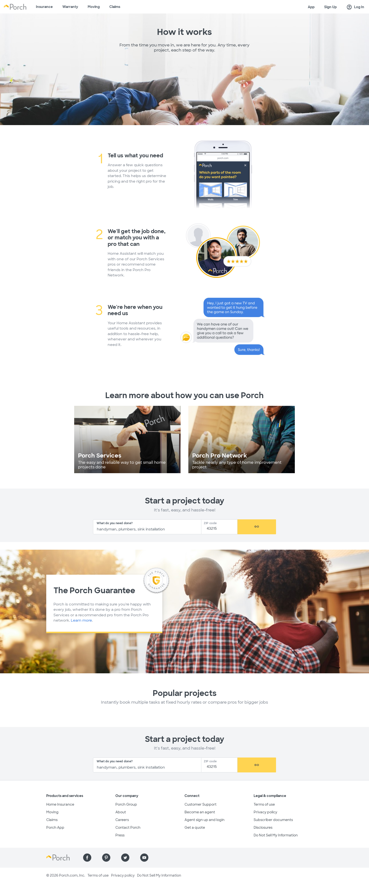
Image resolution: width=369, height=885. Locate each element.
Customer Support (200, 804)
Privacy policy (265, 812)
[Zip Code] (220, 528)
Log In (355, 7)
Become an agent (199, 812)
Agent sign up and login (204, 820)
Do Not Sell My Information (276, 835)
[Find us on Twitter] (125, 857)
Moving (94, 7)
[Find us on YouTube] (144, 857)
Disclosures (263, 827)
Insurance (44, 7)
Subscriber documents (273, 820)
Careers (122, 820)
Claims (114, 7)
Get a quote (194, 827)
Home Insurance (60, 804)
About (120, 812)
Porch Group (126, 804)
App (311, 7)
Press (120, 835)
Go (256, 526)
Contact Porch (127, 827)
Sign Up (330, 7)
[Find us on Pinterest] (106, 857)
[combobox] (147, 526)
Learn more (81, 620)
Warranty (70, 7)
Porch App (55, 827)
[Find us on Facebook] (87, 857)
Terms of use (264, 804)
